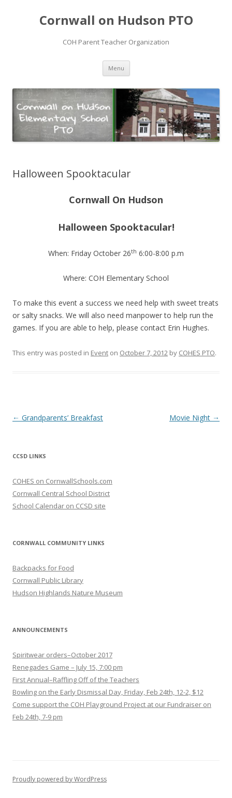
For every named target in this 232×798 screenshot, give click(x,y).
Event (99, 352)
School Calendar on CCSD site (59, 505)
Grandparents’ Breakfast (57, 418)
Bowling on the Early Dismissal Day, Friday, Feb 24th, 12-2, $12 (108, 692)
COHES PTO (197, 352)
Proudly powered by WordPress (59, 779)
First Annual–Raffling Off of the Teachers (75, 679)
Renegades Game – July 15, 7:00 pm (67, 667)
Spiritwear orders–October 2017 (62, 654)
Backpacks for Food (43, 568)
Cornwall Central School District (61, 493)
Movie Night (194, 418)
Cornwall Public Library (47, 580)
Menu (116, 68)
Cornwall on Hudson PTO (116, 20)
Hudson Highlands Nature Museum (67, 592)
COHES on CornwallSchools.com (62, 481)
